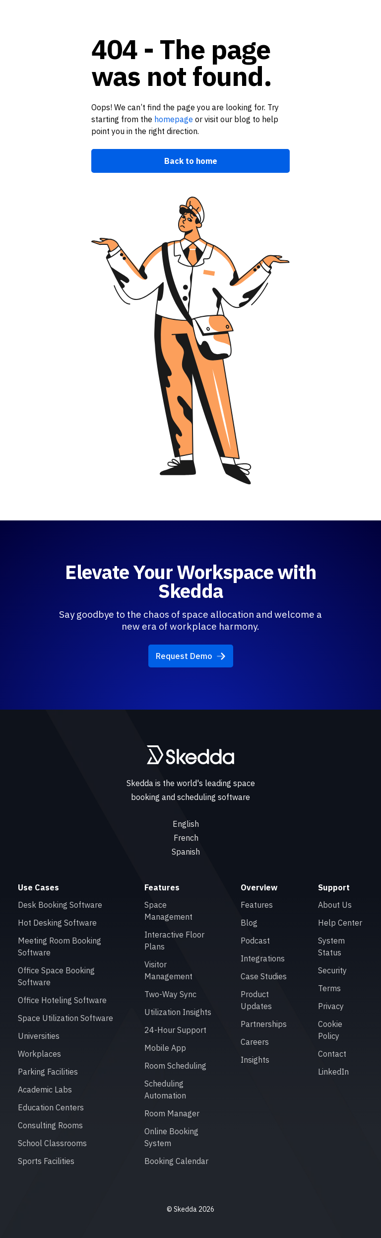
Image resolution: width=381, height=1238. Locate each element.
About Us (335, 905)
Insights (255, 1060)
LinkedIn (333, 1072)
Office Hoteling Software (62, 1000)
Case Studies (264, 976)
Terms (329, 988)
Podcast (255, 941)
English (186, 824)
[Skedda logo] (190, 754)
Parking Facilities (48, 1072)
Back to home (190, 161)
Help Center (340, 923)
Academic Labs (45, 1089)
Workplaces (39, 1054)
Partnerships (264, 1024)
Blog (249, 923)
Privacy (331, 1006)
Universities (39, 1036)
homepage (172, 119)
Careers (255, 1042)
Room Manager (171, 1113)
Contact (332, 1054)
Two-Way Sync (170, 994)
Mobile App (165, 1048)
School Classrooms (52, 1143)
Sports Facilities (46, 1161)
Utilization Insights (177, 1012)
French (186, 838)
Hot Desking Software (57, 923)
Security (332, 970)
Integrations (263, 958)
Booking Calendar (176, 1161)
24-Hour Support (175, 1030)
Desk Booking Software (60, 905)
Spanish (186, 852)
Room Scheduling (175, 1066)
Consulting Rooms (50, 1125)
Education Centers (51, 1107)
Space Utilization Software (65, 1018)
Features (257, 905)
